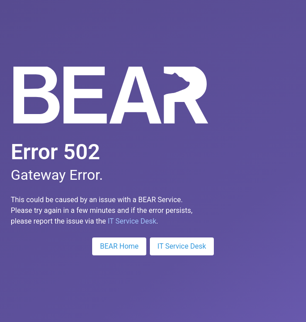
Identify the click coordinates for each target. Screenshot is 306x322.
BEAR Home (119, 246)
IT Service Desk (132, 221)
